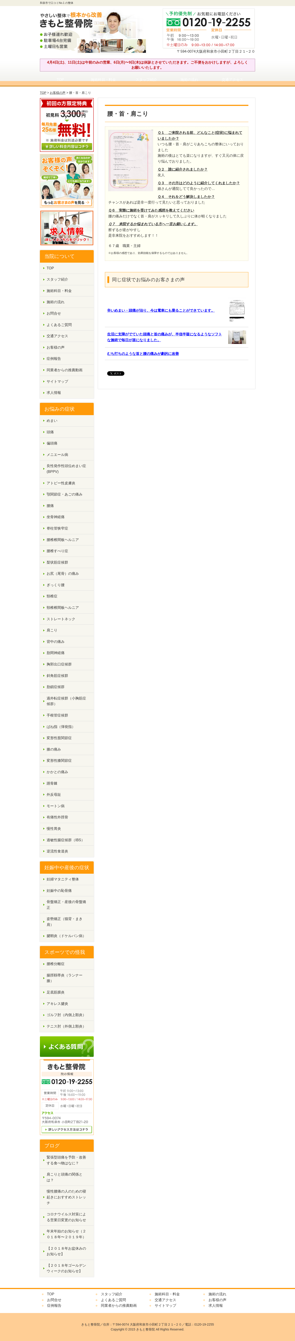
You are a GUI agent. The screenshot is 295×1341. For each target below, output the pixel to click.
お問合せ (54, 313)
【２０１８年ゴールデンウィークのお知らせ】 (66, 1268)
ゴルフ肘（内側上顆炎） (66, 1015)
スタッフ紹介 (146, 80)
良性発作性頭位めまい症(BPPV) (66, 469)
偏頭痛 (52, 443)
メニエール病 (57, 455)
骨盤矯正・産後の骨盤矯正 (66, 905)
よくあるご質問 (59, 325)
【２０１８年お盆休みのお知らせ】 (66, 1251)
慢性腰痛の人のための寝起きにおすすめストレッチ (66, 1197)
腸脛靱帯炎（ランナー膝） (64, 978)
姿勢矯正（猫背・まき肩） (64, 922)
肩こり (52, 630)
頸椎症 (52, 596)
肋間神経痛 (56, 653)
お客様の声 (57, 92)
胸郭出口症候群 (59, 664)
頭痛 (50, 432)
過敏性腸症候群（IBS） (66, 840)
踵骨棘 (52, 783)
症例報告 (54, 358)
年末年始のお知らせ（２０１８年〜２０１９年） (66, 1234)
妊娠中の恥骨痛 (59, 891)
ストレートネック (61, 619)
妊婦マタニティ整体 (63, 879)
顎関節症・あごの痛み (64, 494)
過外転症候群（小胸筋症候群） (66, 701)
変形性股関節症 (59, 738)
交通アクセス (232, 80)
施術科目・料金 (103, 80)
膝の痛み (54, 749)
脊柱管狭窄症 (57, 528)
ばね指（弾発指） (61, 727)
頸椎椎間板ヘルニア (63, 607)
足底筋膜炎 (56, 992)
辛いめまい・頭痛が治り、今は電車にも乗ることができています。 (161, 310)
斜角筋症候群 (57, 676)
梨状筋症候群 (57, 562)
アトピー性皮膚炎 (61, 483)
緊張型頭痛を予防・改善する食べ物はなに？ (66, 1160)
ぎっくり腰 (56, 585)
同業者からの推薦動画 (64, 370)
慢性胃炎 (54, 828)
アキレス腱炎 (57, 1004)
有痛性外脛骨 (57, 817)
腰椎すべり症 (57, 551)
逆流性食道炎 (57, 851)
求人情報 (54, 393)
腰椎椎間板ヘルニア (63, 540)
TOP (60, 80)
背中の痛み (56, 642)
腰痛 (50, 506)
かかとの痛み (57, 772)
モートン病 (56, 806)
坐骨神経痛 (56, 517)
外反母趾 (54, 794)
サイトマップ (57, 381)
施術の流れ (189, 80)
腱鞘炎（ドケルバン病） (66, 936)
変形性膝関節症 (59, 760)
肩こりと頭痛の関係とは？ (64, 1177)
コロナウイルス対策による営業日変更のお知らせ (66, 1217)
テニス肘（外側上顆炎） (66, 1026)
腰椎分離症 (56, 964)
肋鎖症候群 (56, 687)
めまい (52, 421)
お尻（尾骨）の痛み (63, 573)
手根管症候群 (57, 715)
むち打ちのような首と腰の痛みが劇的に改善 (143, 354)
